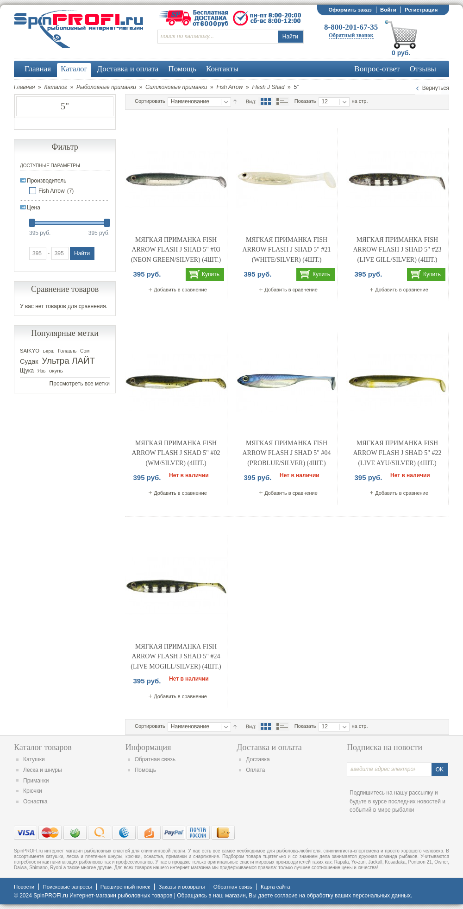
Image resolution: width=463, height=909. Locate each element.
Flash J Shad (268, 87)
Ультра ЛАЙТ (68, 361)
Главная (24, 87)
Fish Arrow (229, 87)
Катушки (34, 759)
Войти (388, 10)
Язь (42, 370)
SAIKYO (29, 351)
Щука (27, 370)
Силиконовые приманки (176, 87)
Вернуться (435, 88)
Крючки (32, 791)
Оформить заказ (349, 10)
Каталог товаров (43, 747)
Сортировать (150, 101)
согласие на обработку (304, 895)
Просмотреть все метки (80, 383)
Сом (84, 351)
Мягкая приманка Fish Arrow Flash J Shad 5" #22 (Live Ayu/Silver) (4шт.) (397, 453)
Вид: (251, 101)
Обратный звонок (351, 35)
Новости (24, 887)
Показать (305, 101)
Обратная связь (155, 759)
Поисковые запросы (67, 887)
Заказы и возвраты (181, 887)
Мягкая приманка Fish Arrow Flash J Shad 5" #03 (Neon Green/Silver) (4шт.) (176, 249)
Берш (49, 351)
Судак (29, 361)
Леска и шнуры (42, 770)
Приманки (36, 780)
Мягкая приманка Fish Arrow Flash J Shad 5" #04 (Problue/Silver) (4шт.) (287, 453)
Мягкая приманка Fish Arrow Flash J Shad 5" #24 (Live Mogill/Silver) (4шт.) (176, 656)
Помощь (145, 770)
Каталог (55, 87)
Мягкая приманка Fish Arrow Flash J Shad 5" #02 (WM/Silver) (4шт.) (176, 453)
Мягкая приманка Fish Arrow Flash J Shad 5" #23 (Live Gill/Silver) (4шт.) (397, 249)
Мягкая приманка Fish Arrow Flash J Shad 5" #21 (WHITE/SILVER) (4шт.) (287, 249)
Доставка (258, 759)
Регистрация (421, 10)
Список (282, 101)
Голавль (67, 351)
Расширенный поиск (125, 887)
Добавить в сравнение (180, 289)
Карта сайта (275, 887)
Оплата (255, 770)
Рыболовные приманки (106, 87)
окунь (56, 370)
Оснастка (35, 801)
